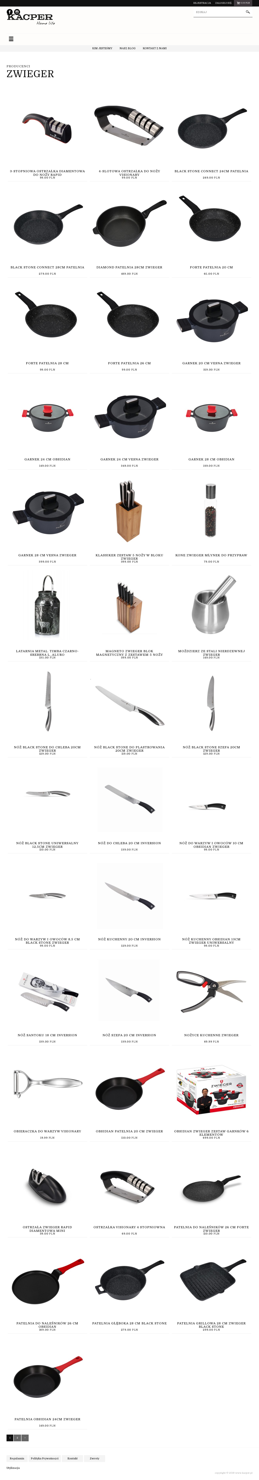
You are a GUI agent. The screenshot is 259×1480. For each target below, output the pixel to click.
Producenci (18, 66)
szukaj (248, 13)
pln (243, 3)
